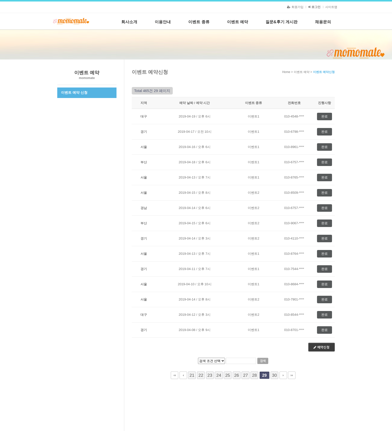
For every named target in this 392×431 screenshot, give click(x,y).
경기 (143, 132)
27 (245, 375)
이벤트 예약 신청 (74, 92)
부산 (143, 162)
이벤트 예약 (237, 22)
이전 (183, 375)
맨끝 (292, 375)
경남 (143, 208)
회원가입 (295, 7)
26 (236, 375)
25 (227, 375)
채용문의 (323, 22)
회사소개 (129, 22)
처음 (174, 375)
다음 (283, 375)
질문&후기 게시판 (282, 22)
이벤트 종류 (198, 22)
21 (192, 375)
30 (274, 375)
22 (200, 375)
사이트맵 (331, 7)
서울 (143, 147)
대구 (143, 116)
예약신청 (322, 347)
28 (254, 375)
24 (218, 375)
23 (210, 375)
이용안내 (163, 22)
